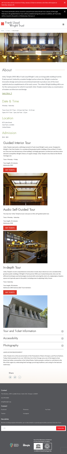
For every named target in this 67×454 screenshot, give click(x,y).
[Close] (65, 2)
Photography (10, 345)
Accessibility (10, 338)
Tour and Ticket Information (19, 331)
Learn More (6, 93)
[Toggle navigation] (63, 24)
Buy (10, 170)
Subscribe (60, 428)
